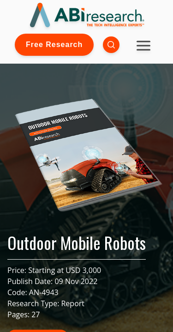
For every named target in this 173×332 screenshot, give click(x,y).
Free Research (54, 44)
